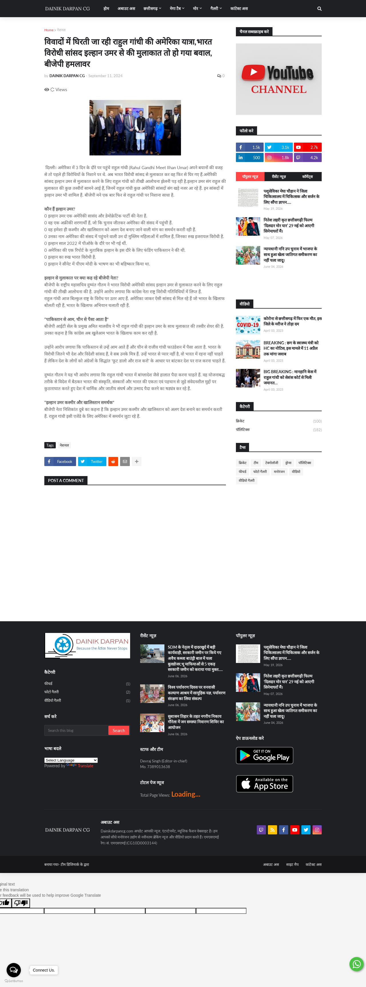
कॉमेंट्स (307, 176)
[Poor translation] (21, 903)
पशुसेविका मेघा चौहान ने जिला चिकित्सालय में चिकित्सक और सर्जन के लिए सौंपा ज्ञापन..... (291, 197)
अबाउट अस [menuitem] (126, 8)
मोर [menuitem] (195, 8)
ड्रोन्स (288, 463)
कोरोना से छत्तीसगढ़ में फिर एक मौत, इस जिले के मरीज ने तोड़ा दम (293, 321)
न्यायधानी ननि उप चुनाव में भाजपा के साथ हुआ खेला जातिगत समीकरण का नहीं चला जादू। (290, 254)
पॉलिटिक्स (279, 430)
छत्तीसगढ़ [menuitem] (151, 8)
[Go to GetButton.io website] (14, 981)
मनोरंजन (279, 471)
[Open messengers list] (14, 970)
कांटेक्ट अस (314, 864)
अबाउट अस (271, 864)
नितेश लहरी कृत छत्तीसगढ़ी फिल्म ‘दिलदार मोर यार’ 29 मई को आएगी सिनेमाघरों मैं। (289, 225)
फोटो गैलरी (260, 471)
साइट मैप (292, 864)
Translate (79, 765)
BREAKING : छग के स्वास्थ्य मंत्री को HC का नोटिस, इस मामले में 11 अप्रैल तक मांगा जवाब (291, 348)
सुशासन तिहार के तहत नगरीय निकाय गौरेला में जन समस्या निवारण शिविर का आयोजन (196, 722)
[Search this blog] (76, 730)
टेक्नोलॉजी (271, 463)
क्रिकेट (279, 421)
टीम (256, 463)
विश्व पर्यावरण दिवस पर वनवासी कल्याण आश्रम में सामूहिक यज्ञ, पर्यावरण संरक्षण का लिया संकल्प (196, 693)
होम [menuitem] (106, 8)
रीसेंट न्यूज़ (279, 176)
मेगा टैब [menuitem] (175, 8)
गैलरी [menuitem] (214, 8)
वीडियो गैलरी (246, 480)
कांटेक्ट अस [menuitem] (239, 8)
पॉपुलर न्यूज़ (250, 176)
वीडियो (296, 471)
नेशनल (61, 30)
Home (48, 30)
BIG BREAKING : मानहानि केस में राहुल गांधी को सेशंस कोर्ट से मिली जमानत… (290, 377)
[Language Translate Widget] (71, 760)
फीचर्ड (242, 471)
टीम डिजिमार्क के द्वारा (75, 864)
